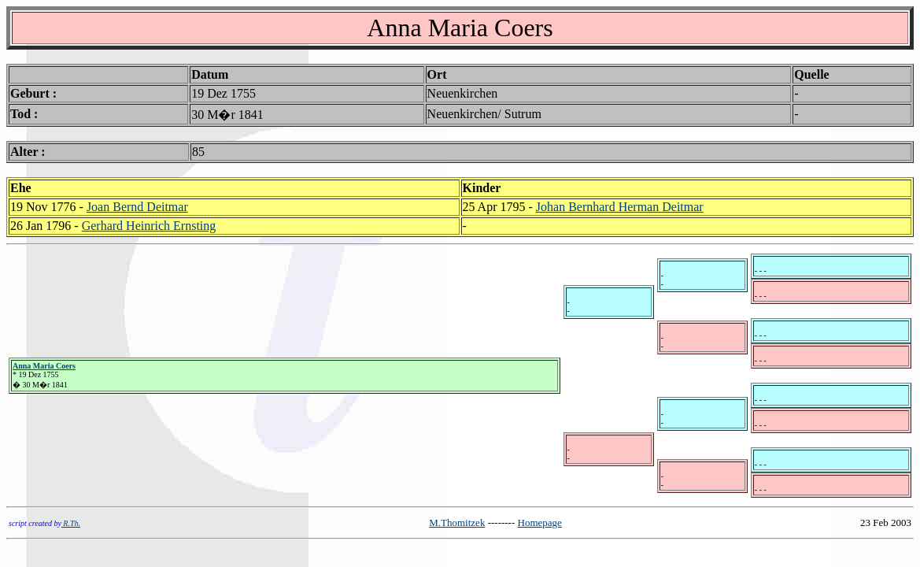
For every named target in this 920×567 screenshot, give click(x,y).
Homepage (540, 522)
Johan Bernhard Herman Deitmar (620, 206)
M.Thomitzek (457, 522)
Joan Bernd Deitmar (137, 206)
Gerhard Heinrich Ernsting (149, 225)
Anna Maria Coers (44, 365)
